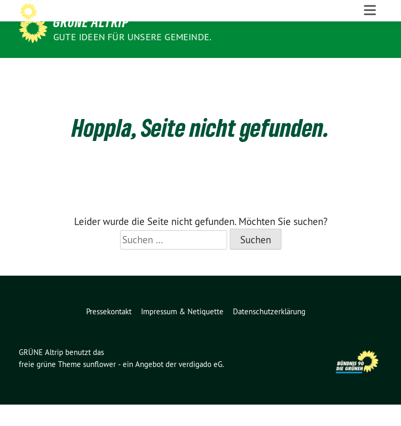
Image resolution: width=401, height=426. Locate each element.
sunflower (99, 385)
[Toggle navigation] (370, 68)
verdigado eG (200, 385)
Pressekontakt (109, 333)
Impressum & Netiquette (182, 333)
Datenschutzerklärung (269, 333)
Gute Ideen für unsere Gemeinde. (132, 37)
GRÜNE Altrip (91, 22)
